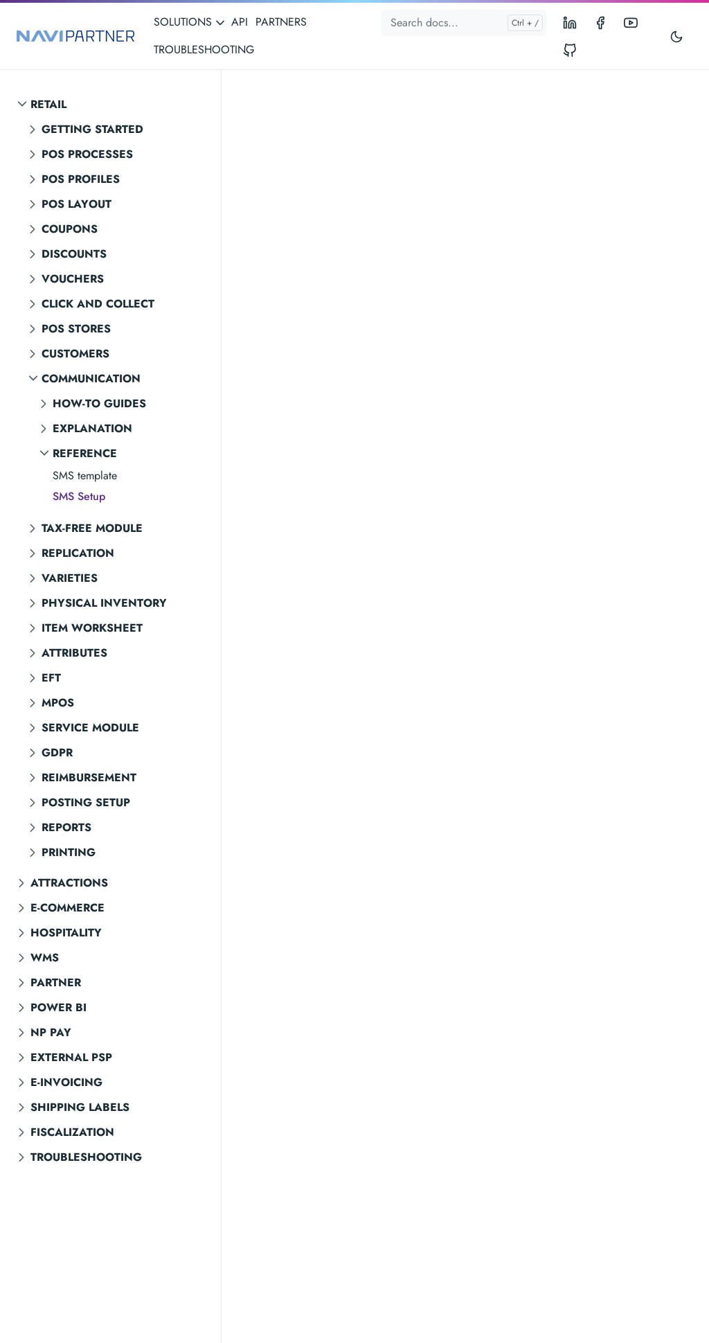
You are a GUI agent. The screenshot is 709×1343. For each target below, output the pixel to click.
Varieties (70, 578)
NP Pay (50, 1032)
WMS (44, 958)
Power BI (58, 1007)
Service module (90, 728)
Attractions (69, 883)
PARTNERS (281, 22)
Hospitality (66, 933)
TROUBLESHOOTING (204, 49)
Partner (55, 982)
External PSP (71, 1057)
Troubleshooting (86, 1157)
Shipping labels (79, 1107)
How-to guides (99, 403)
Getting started (92, 129)
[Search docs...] (464, 23)
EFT (51, 678)
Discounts (74, 254)
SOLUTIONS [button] (190, 22)
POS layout (76, 204)
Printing (69, 852)
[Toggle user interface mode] (676, 36)
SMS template (85, 475)
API (239, 22)
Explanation (92, 428)
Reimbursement (89, 777)
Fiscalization (72, 1132)
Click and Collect (98, 304)
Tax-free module (92, 528)
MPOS (58, 703)
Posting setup (86, 802)
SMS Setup (79, 496)
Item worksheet (92, 628)
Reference (85, 453)
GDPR (57, 753)
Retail (48, 104)
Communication (91, 378)
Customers (75, 354)
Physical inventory (104, 603)
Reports (66, 827)
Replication (78, 553)
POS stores (76, 329)
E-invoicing (66, 1082)
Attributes (74, 653)
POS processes (87, 154)
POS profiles (81, 179)
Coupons (70, 229)
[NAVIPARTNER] (75, 36)
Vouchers (73, 279)
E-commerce (67, 908)
